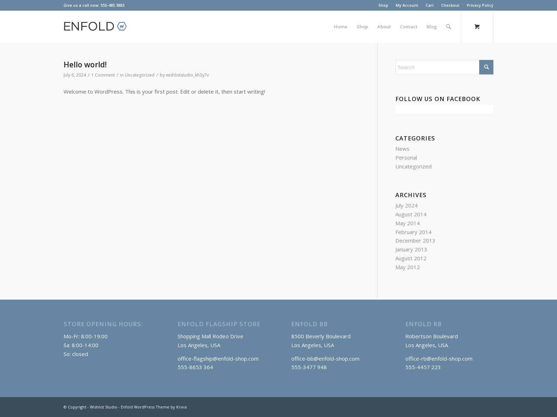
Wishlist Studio (103, 407)
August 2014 (411, 214)
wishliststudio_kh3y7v (187, 75)
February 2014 (413, 231)
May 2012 (407, 267)
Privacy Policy (480, 5)
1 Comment (103, 75)
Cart (430, 5)
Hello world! (85, 65)
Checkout (450, 5)
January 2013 (411, 249)
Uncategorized (140, 75)
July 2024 (406, 205)
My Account (407, 5)
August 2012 (411, 258)
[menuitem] (383, 5)
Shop (383, 5)
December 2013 (415, 240)
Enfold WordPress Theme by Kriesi (154, 407)
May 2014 (407, 223)
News (402, 148)
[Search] (448, 27)
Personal (406, 157)
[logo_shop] (98, 27)
